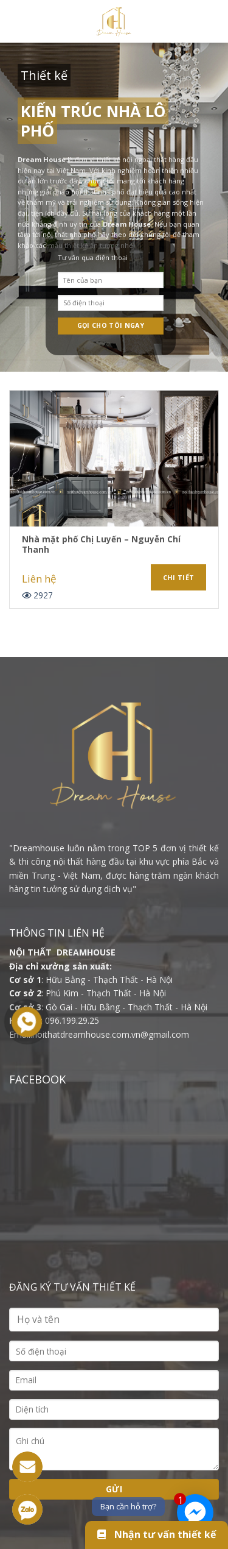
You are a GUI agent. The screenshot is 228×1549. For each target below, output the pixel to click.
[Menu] (16, 21)
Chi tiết (179, 577)
